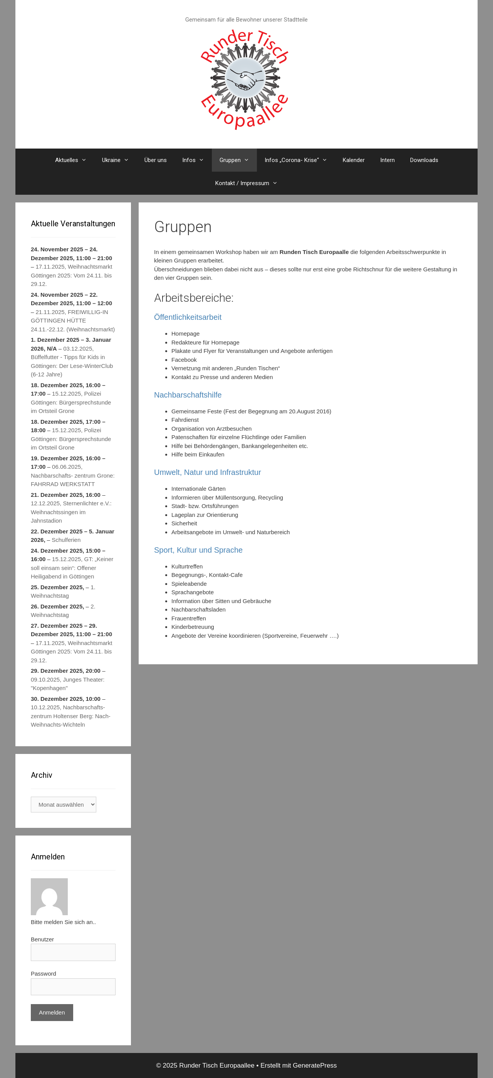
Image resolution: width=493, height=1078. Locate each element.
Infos (197, 160)
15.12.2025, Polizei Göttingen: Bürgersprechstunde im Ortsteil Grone (71, 402)
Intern (387, 160)
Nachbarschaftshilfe (188, 395)
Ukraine (119, 160)
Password (43, 973)
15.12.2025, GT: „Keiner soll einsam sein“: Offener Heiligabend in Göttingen (72, 568)
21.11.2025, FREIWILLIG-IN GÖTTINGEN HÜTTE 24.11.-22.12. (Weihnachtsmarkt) (73, 320)
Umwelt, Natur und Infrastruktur (207, 472)
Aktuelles (74, 160)
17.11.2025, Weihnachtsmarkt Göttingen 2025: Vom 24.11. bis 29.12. (71, 275)
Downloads (424, 160)
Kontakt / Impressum (250, 183)
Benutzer (42, 939)
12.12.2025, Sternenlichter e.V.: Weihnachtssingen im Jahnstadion (71, 512)
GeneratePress (315, 1065)
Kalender (354, 160)
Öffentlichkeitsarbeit (187, 317)
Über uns (155, 160)
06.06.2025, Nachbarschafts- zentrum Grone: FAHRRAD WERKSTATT (73, 475)
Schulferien (66, 539)
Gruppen (238, 160)
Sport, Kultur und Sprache (198, 550)
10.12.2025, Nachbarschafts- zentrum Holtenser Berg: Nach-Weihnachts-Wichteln (71, 716)
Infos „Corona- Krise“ (300, 160)
